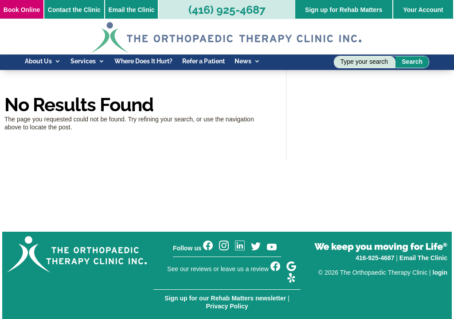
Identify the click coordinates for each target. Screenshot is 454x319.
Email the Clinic (131, 9)
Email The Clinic (423, 257)
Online (22, 9)
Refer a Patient (203, 61)
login (440, 272)
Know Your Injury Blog (57, 81)
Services (83, 61)
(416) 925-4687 (227, 9)
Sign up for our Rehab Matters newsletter (225, 298)
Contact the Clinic (74, 9)
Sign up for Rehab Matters (343, 9)
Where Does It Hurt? (143, 61)
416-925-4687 (375, 257)
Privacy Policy (227, 306)
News (243, 61)
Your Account (423, 9)
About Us (38, 61)
